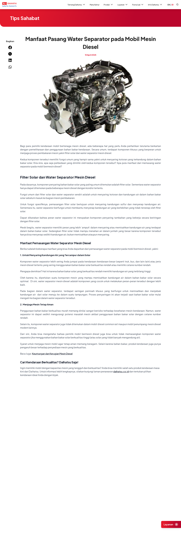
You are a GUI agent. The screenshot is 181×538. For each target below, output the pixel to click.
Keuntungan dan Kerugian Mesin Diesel (52, 353)
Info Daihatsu (155, 4)
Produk (108, 4)
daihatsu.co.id (121, 371)
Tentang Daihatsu (76, 4)
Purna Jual (138, 4)
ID (172, 5)
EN (169, 5)
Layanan (123, 4)
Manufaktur (94, 5)
